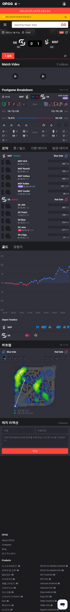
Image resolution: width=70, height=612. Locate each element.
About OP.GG (8, 540)
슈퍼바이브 (7, 587)
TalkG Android (47, 600)
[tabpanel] (35, 196)
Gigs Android (46, 592)
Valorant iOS (46, 587)
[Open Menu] (64, 4)
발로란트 (6, 574)
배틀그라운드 (8, 583)
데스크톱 (6, 592)
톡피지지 (6, 605)
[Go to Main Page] (7, 3)
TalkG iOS (45, 605)
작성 (35, 451)
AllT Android (46, 574)
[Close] (66, 17)
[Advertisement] (35, 494)
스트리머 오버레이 (11, 596)
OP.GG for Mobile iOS (50, 570)
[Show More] (17, 4)
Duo (4, 600)
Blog (4, 549)
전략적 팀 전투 (9, 570)
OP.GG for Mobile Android (52, 565)
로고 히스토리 (8, 553)
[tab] (6, 148)
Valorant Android (48, 583)
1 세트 (8, 55)
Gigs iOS (44, 596)
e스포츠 (6, 609)
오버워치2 (7, 578)
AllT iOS (44, 578)
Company (6, 544)
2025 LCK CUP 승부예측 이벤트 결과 (35, 11)
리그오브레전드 (9, 565)
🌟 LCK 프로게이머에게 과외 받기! (16, 17)
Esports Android (48, 609)
